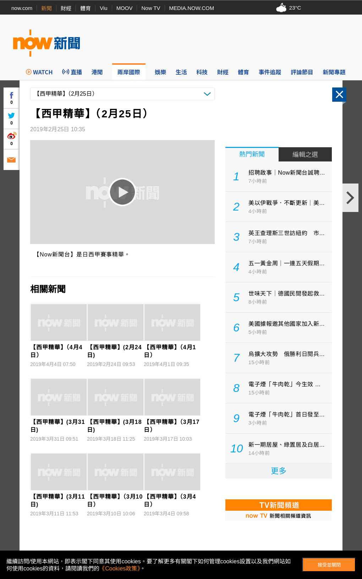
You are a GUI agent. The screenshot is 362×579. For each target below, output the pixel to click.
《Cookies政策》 (119, 568)
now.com (21, 8)
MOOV (124, 8)
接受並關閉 (329, 565)
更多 (278, 471)
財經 (66, 8)
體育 (85, 8)
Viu (103, 8)
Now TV (150, 8)
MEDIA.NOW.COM (191, 8)
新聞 (46, 8)
